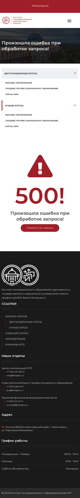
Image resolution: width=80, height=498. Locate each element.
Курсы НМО (12, 94)
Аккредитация (15, 338)
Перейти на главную (40, 227)
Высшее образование (18, 83)
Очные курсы (14, 105)
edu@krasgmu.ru (15, 375)
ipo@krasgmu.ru (15, 390)
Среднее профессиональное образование (31, 88)
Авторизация (40, 5)
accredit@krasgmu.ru (17, 405)
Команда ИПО (15, 344)
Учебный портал (16, 333)
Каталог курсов (16, 316)
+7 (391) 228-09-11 (15, 386)
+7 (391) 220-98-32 (16, 372)
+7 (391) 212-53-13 (15, 401)
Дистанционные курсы (20, 73)
